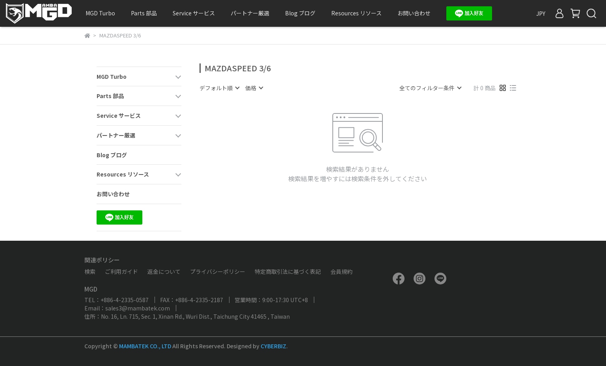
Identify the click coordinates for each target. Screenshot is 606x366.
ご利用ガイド (121, 271)
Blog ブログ (300, 13)
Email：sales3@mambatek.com (127, 308)
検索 (89, 271)
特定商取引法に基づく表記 (288, 271)
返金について (164, 271)
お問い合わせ (414, 13)
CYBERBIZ (273, 346)
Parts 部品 (144, 13)
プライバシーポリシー (217, 271)
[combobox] (219, 88)
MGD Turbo (100, 13)
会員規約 (341, 271)
